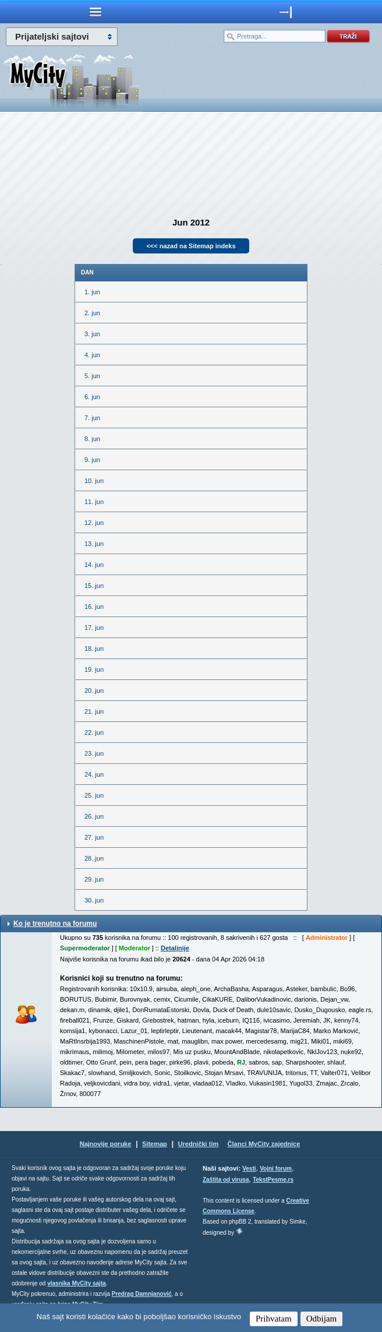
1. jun (92, 291)
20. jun (94, 690)
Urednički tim (198, 1143)
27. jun (94, 837)
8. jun (92, 438)
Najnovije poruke (106, 1143)
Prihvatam (274, 1318)
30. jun (94, 900)
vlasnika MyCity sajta (76, 1283)
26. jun (94, 816)
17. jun (94, 627)
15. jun (94, 585)
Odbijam (321, 1318)
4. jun (92, 354)
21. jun (94, 711)
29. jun (94, 879)
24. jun (94, 774)
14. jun (94, 564)
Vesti (249, 1168)
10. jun (94, 480)
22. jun (94, 732)
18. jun (94, 648)
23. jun (94, 753)
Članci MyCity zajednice (264, 1143)
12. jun (94, 522)
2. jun (92, 312)
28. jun (94, 858)
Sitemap (154, 1143)
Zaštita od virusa (226, 1179)
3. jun (92, 333)
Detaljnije (175, 948)
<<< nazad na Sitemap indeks (190, 245)
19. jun (94, 669)
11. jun (94, 501)
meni (95, 11)
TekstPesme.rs (273, 1179)
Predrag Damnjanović (142, 1294)
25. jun (94, 795)
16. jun (94, 606)
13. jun (94, 543)
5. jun (92, 375)
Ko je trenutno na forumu (55, 923)
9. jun (92, 459)
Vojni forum (276, 1168)
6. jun (92, 396)
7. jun (92, 417)
